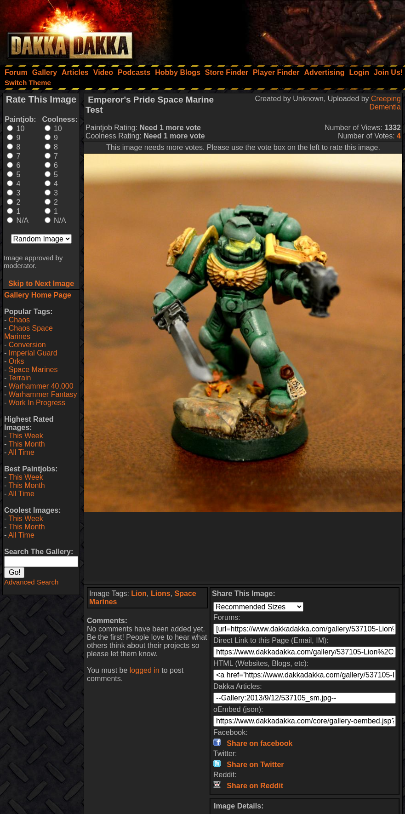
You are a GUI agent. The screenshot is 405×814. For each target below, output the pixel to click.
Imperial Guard (33, 353)
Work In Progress (37, 403)
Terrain (19, 378)
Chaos (19, 320)
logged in (145, 670)
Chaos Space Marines (28, 332)
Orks (16, 361)
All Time (21, 452)
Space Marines (33, 369)
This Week (25, 436)
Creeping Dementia (385, 103)
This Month (26, 444)
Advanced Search (31, 582)
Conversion (27, 345)
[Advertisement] (281, 30)
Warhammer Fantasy (43, 394)
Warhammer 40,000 (41, 386)
